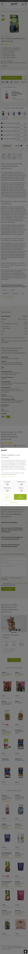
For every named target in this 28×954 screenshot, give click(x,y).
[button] (25, 951)
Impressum (4, 476)
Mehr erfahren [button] (14, 502)
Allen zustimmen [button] (20, 496)
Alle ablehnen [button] (7, 496)
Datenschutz (11, 476)
